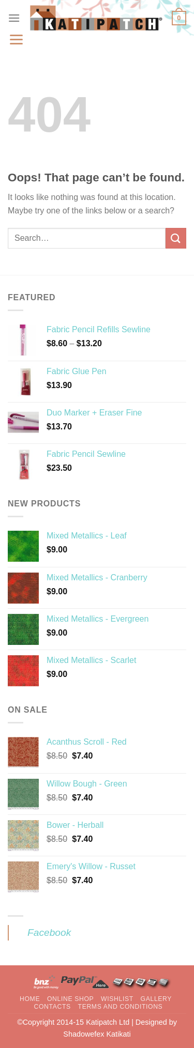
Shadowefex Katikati (96, 1034)
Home (30, 999)
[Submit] (176, 238)
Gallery (156, 999)
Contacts (52, 1006)
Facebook (49, 932)
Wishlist (117, 999)
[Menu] (14, 17)
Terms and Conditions (120, 1006)
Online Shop (70, 999)
